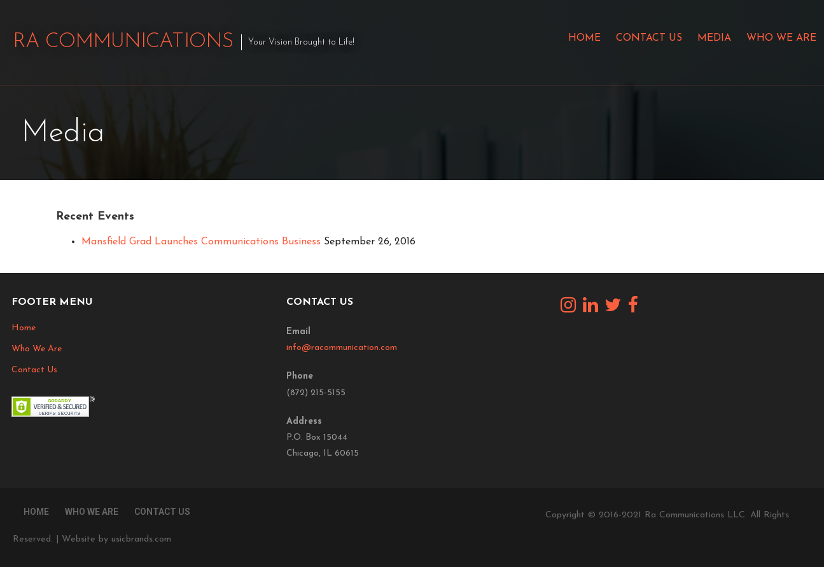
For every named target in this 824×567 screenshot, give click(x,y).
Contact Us (649, 38)
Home (584, 38)
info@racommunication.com (341, 348)
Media (714, 38)
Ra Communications (123, 42)
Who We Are (781, 38)
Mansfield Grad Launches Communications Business (201, 242)
